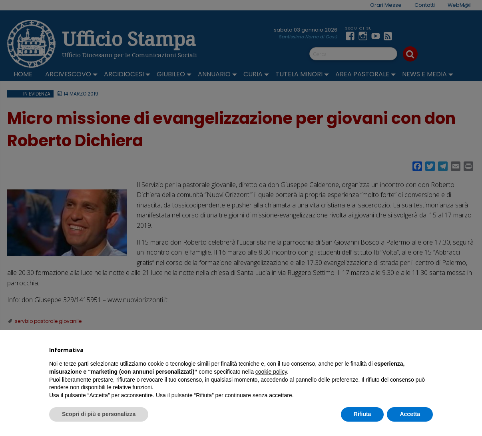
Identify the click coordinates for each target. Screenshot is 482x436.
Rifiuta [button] (362, 414)
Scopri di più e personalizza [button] (98, 414)
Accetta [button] (410, 414)
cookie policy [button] (271, 371)
